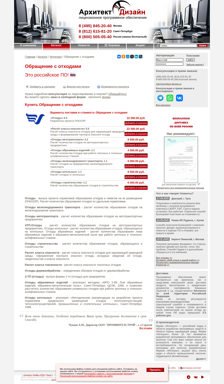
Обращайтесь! (117, 94)
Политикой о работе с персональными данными (108, 373)
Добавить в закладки (40, 86)
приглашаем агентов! (191, 368)
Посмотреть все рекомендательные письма (180, 188)
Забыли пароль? (195, 64)
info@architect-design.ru (169, 84)
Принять (155, 369)
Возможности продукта (112, 86)
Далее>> (201, 359)
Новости (84, 45)
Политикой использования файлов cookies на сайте (86, 376)
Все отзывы (145, 328)
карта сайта (170, 368)
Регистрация (193, 55)
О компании (28, 45)
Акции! (140, 45)
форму (106, 97)
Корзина (112, 45)
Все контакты (163, 105)
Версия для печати (76, 86)
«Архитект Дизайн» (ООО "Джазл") (38, 375)
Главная (30, 56)
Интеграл (56, 56)
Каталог (56, 45)
